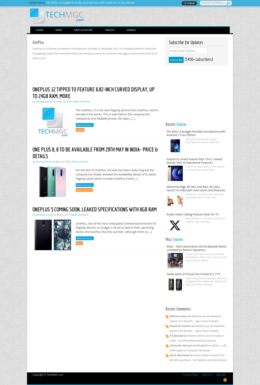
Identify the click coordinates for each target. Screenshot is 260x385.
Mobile (131, 30)
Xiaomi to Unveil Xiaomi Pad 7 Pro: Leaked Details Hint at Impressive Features (194, 160)
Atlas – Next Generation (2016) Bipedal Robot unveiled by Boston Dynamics (196, 248)
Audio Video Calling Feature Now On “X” (193, 214)
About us (207, 374)
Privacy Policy (190, 374)
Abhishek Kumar (44, 214)
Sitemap (220, 374)
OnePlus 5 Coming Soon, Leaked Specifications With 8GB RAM (94, 209)
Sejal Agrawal (43, 101)
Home (39, 30)
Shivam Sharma (44, 161)
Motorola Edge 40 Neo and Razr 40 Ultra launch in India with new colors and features (196, 188)
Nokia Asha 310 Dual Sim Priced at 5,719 (193, 274)
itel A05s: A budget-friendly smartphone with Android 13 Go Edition (196, 133)
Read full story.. (85, 125)
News (58, 30)
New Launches (83, 30)
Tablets (110, 30)
